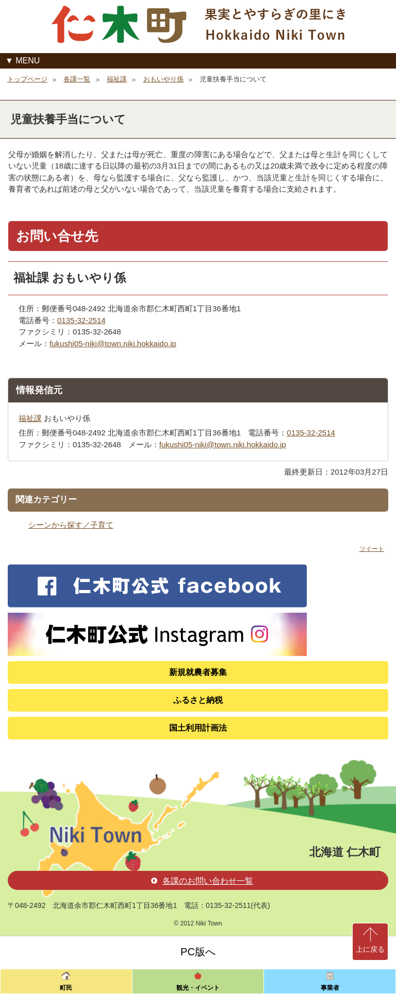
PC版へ (198, 951)
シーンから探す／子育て (70, 524)
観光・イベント (198, 987)
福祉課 (117, 79)
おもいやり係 (163, 79)
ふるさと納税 (198, 700)
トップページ (27, 79)
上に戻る (370, 949)
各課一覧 (76, 79)
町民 (66, 987)
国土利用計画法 (198, 727)
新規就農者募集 (198, 672)
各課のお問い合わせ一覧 (202, 881)
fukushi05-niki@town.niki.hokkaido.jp (113, 343)
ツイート (371, 548)
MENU (27, 60)
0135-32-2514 (81, 320)
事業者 (330, 987)
